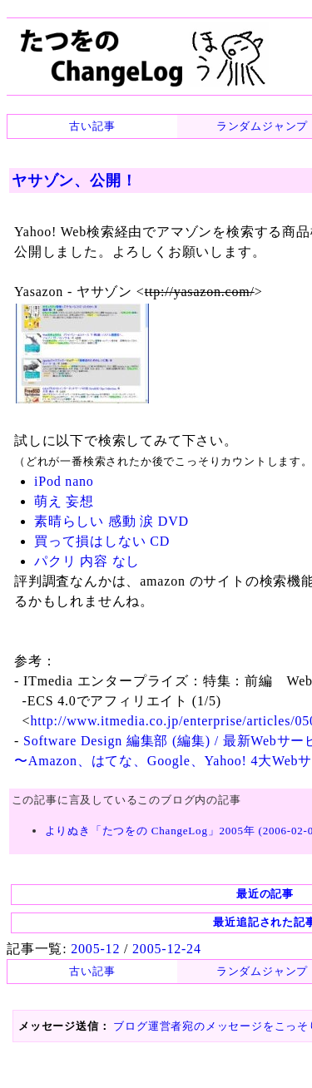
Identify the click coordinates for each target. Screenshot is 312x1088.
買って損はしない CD (102, 541)
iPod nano (64, 481)
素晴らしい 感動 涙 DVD (111, 521)
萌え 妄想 (64, 501)
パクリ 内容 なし (87, 561)
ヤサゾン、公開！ (74, 180)
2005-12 (95, 949)
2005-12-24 (166, 949)
